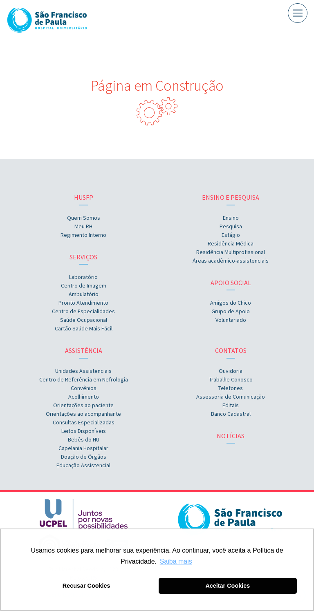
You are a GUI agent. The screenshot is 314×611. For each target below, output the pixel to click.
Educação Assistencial (83, 465)
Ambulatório (84, 294)
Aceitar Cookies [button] (227, 585)
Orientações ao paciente (83, 405)
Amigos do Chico (230, 302)
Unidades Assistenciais (83, 371)
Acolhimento (83, 396)
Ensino (231, 217)
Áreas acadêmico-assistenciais (231, 260)
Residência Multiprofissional (230, 252)
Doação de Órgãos (83, 456)
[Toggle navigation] (297, 13)
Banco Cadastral (231, 413)
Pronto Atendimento (83, 302)
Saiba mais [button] (176, 561)
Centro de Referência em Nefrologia (83, 379)
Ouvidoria (230, 371)
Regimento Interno (83, 235)
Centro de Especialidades (83, 311)
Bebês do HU (83, 439)
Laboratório (83, 277)
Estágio (231, 235)
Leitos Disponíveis (83, 431)
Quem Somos (83, 217)
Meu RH (83, 226)
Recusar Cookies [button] (86, 585)
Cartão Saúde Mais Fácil (83, 328)
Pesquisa (231, 226)
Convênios (83, 388)
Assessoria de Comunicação (230, 396)
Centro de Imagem (83, 285)
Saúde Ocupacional (83, 319)
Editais (230, 405)
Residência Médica (230, 243)
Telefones (230, 388)
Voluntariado (230, 319)
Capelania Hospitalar (83, 448)
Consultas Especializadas (83, 422)
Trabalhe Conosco (231, 379)
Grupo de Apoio (230, 311)
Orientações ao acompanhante (83, 413)
